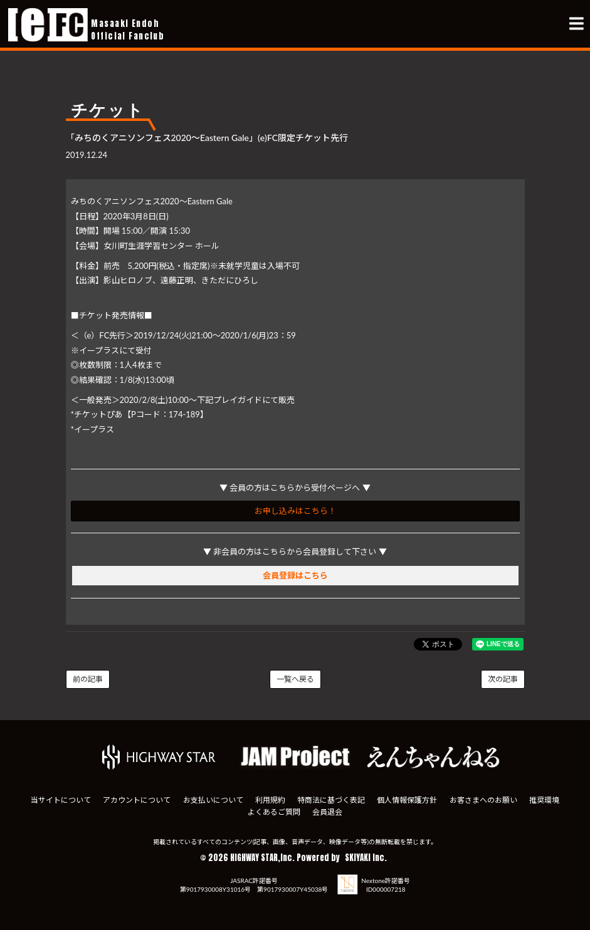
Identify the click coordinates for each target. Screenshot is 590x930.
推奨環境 (544, 800)
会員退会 (327, 812)
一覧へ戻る (295, 679)
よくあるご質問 (274, 812)
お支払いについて (213, 800)
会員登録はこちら (295, 575)
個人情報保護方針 (407, 800)
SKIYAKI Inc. (366, 858)
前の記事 (88, 679)
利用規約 (270, 800)
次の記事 (503, 679)
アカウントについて (137, 800)
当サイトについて (61, 800)
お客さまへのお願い (483, 800)
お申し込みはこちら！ (295, 511)
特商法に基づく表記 (331, 800)
